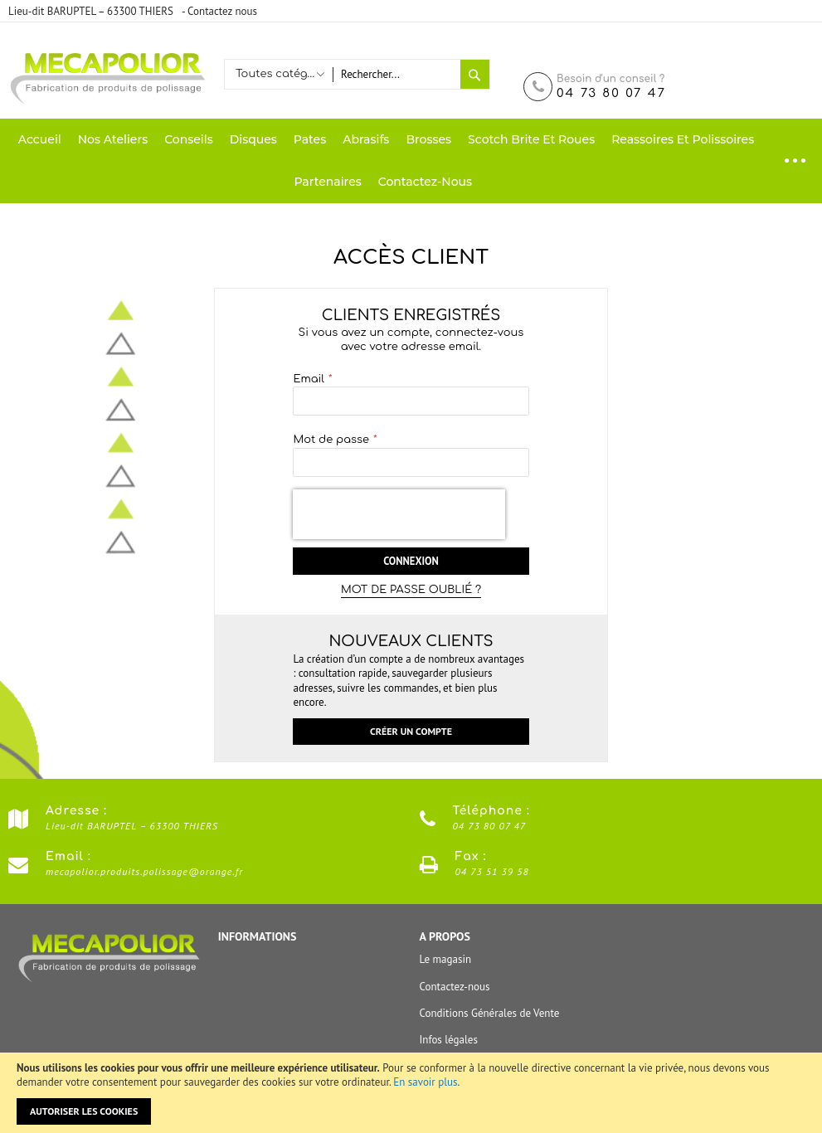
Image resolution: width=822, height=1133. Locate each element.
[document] (411, 1093)
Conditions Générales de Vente (490, 1013)
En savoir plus (425, 1082)
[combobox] (396, 74)
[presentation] (399, 514)
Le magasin (446, 960)
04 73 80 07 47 (611, 93)
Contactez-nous (455, 987)
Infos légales (449, 1040)
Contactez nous (222, 11)
